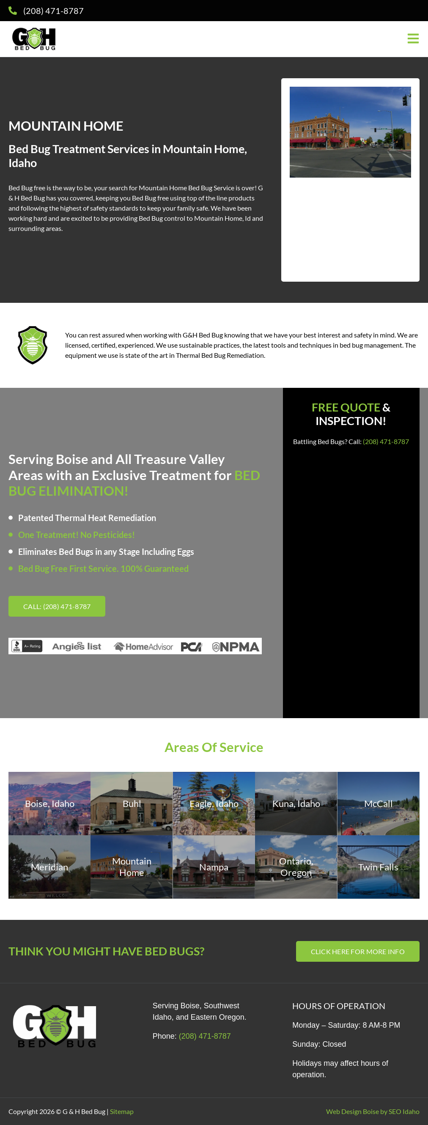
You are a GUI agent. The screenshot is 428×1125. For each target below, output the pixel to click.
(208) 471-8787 (386, 441)
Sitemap (122, 1111)
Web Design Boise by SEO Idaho (373, 1111)
